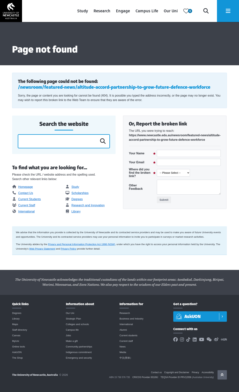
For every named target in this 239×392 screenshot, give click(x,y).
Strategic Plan (73, 318)
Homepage (22, 186)
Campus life (72, 329)
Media (123, 352)
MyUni (15, 341)
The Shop (17, 357)
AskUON (17, 352)
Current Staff (23, 205)
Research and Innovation (85, 205)
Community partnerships (79, 346)
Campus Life (146, 11)
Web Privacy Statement (42, 248)
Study (82, 11)
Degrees (74, 199)
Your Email (136, 162)
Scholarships (77, 193)
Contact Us (22, 193)
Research (101, 11)
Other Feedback (136, 187)
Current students (128, 335)
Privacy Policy (68, 248)
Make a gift (72, 341)
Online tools (18, 346)
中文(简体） (126, 357)
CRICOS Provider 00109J (145, 377)
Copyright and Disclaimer (176, 372)
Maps (15, 324)
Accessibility (208, 372)
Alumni (123, 329)
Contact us (156, 372)
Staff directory (19, 329)
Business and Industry (131, 318)
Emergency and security (79, 357)
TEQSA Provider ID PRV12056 (176, 377)
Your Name (136, 153)
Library (72, 211)
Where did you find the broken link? (139, 173)
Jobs (68, 335)
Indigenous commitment (79, 352)
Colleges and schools (77, 324)
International (23, 211)
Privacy (195, 372)
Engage (122, 11)
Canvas (16, 335)
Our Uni (170, 11)
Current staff (126, 341)
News (123, 346)
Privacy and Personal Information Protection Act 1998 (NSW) (81, 244)
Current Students (26, 199)
